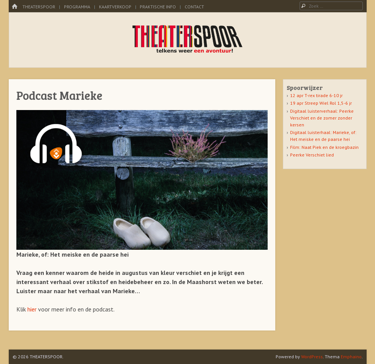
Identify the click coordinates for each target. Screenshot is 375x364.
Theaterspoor (38, 7)
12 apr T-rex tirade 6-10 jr (316, 95)
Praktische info (158, 7)
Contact (194, 7)
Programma (77, 7)
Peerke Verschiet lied (312, 155)
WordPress (312, 356)
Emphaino (351, 356)
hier (32, 309)
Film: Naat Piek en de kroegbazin (324, 147)
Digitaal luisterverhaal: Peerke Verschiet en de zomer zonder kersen (322, 118)
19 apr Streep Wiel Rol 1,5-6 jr (321, 103)
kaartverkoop (115, 7)
